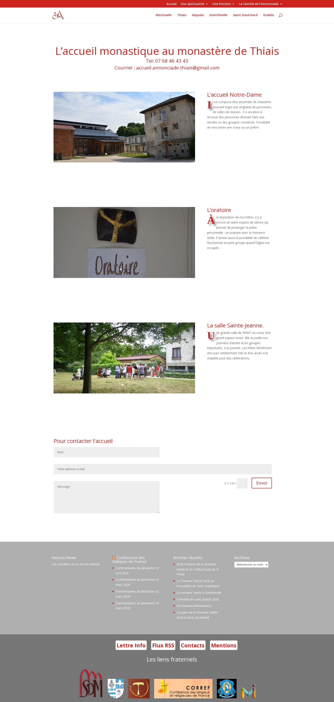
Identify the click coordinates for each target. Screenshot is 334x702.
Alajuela (198, 15)
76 (5, 333)
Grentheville (218, 15)
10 (139, 154)
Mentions (223, 645)
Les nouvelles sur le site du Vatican (75, 564)
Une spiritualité (192, 4)
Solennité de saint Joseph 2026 (197, 599)
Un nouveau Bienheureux (193, 606)
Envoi (261, 483)
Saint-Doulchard (245, 15)
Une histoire (221, 4)
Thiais (181, 15)
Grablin (268, 15)
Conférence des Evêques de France (129, 559)
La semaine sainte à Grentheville (198, 593)
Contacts (192, 645)
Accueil (171, 4)
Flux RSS (163, 645)
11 (142, 154)
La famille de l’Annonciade (258, 4)
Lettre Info (131, 645)
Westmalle (163, 15)
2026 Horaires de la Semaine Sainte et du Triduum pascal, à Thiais (197, 569)
